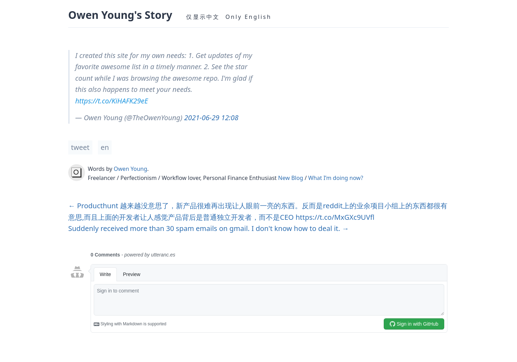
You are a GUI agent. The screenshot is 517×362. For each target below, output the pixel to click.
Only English (248, 17)
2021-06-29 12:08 (211, 117)
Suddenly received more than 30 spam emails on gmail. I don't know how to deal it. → (208, 228)
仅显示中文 (203, 17)
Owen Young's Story (120, 15)
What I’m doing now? (335, 178)
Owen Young (130, 169)
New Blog (290, 178)
